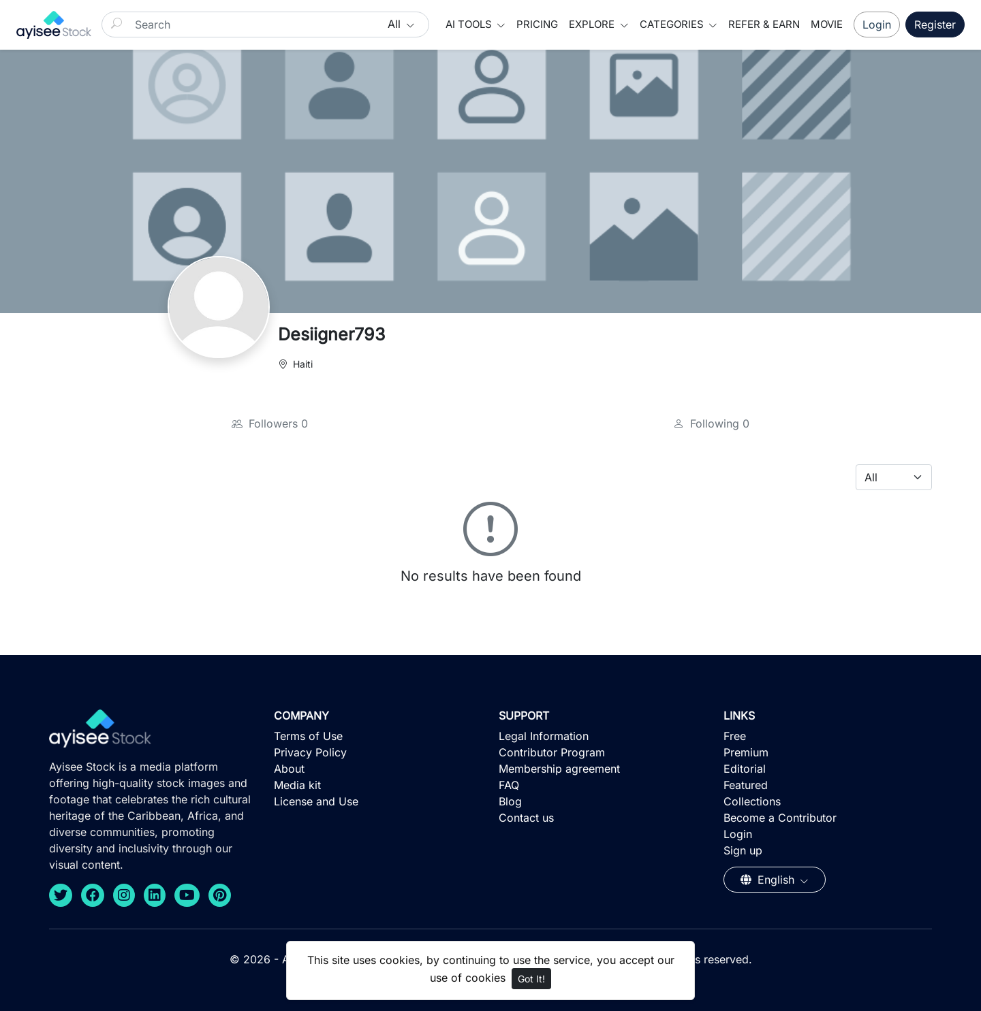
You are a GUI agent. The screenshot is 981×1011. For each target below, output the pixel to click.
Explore (593, 24)
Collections (752, 801)
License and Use (316, 801)
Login (876, 24)
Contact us (526, 817)
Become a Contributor (780, 817)
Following (711, 423)
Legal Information (544, 736)
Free (734, 736)
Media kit (297, 785)
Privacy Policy (310, 752)
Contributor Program (552, 752)
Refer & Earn (764, 24)
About (289, 768)
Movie (827, 24)
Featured (745, 785)
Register (935, 24)
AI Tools (470, 24)
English (769, 879)
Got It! (531, 978)
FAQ (509, 785)
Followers (270, 423)
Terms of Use (308, 736)
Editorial (744, 768)
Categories (673, 24)
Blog (510, 801)
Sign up (742, 850)
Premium (745, 752)
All (396, 24)
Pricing (537, 24)
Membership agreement (559, 768)
